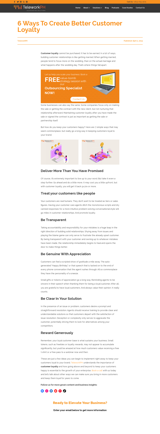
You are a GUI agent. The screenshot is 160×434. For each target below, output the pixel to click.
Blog (107, 8)
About (85, 8)
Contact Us (140, 8)
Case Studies (127, 8)
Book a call (97, 370)
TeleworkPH (77, 362)
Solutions (96, 8)
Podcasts (115, 8)
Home (78, 8)
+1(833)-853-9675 (136, 2)
